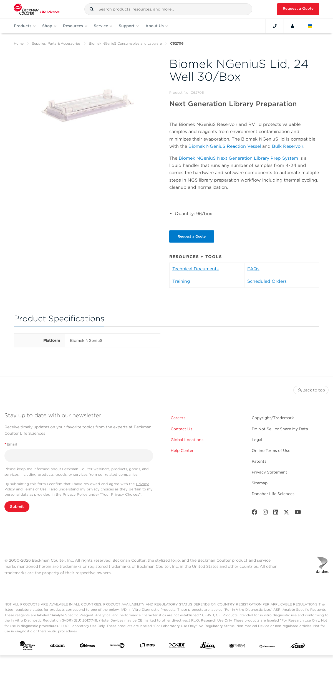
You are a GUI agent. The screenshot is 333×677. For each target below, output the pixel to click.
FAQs (253, 268)
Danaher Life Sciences (273, 494)
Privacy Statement (269, 472)
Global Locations (187, 439)
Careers (178, 418)
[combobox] (168, 9)
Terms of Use (35, 489)
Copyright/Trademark (273, 418)
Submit (17, 506)
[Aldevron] (87, 646)
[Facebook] (254, 513)
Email (10, 444)
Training (181, 281)
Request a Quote (298, 8)
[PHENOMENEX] (267, 646)
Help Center (182, 450)
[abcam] (57, 647)
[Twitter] (286, 513)
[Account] (292, 26)
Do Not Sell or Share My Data (280, 429)
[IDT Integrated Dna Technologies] (177, 646)
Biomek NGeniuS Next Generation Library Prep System (238, 158)
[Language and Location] (310, 26)
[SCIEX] (297, 646)
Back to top (311, 390)
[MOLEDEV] (237, 646)
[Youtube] (298, 513)
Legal (257, 439)
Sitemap (260, 483)
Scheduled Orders (267, 281)
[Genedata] (117, 647)
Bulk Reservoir (287, 146)
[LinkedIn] (275, 513)
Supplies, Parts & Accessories (56, 43)
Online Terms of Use (271, 450)
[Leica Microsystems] (207, 646)
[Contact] (275, 26)
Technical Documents (195, 268)
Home (19, 43)
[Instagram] (265, 513)
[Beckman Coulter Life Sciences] (36, 9)
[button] (92, 9)
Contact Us (181, 429)
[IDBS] (147, 646)
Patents (259, 461)
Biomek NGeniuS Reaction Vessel (224, 146)
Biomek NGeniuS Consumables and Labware (125, 43)
